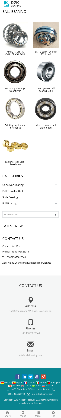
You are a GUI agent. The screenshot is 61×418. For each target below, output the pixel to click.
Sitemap (38, 402)
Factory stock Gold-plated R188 (15, 163)
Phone (22, 413)
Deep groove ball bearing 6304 (46, 89)
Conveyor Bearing (13, 185)
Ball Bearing (9, 203)
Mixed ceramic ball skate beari (46, 126)
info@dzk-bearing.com (30, 355)
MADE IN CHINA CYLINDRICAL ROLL (15, 53)
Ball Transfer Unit (12, 191)
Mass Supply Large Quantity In (15, 89)
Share (7, 413)
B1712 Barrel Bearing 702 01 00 (46, 53)
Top (53, 413)
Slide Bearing (10, 197)
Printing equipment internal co (15, 126)
